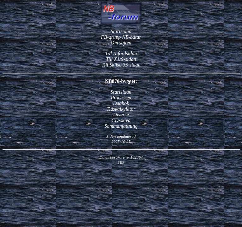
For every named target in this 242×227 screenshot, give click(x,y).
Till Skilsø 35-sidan (121, 64)
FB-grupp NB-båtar (121, 37)
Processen (121, 97)
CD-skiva (121, 120)
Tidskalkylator (121, 109)
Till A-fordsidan (121, 53)
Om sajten (121, 42)
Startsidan (121, 31)
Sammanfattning (121, 126)
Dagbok (121, 103)
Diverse (121, 114)
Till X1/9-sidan (121, 59)
